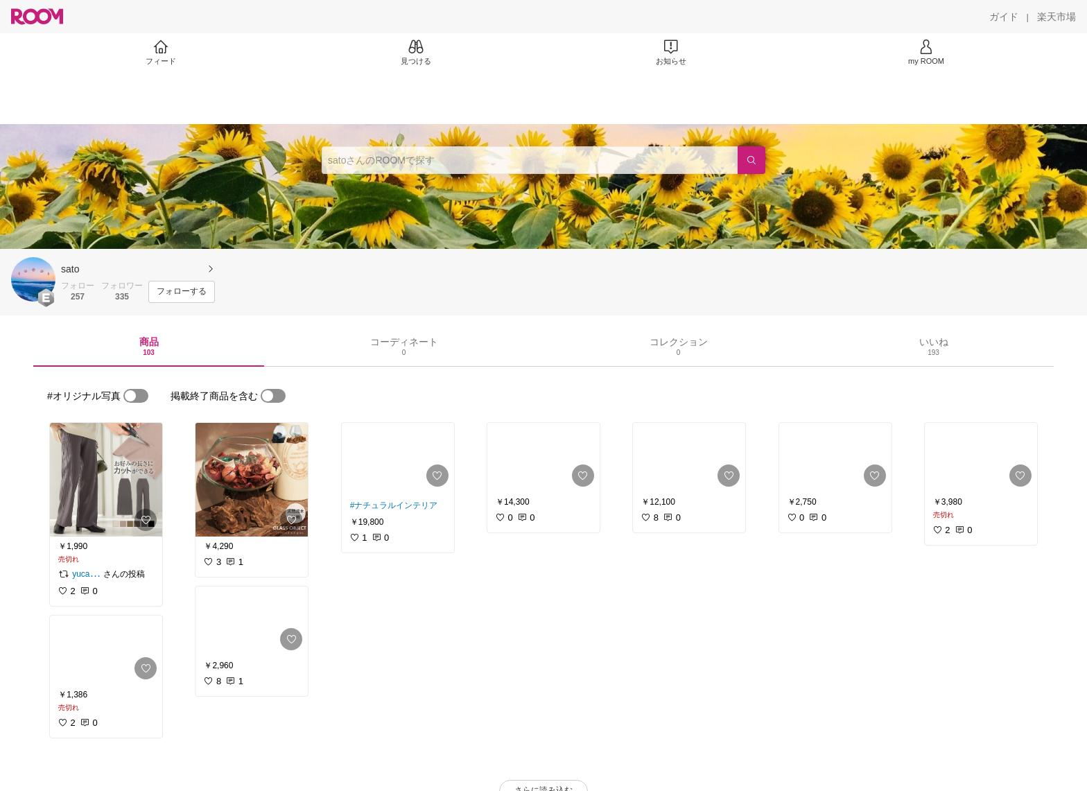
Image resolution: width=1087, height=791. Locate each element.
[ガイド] (1003, 16)
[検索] (751, 160)
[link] (106, 480)
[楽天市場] (1056, 16)
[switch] (135, 396)
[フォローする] (181, 292)
